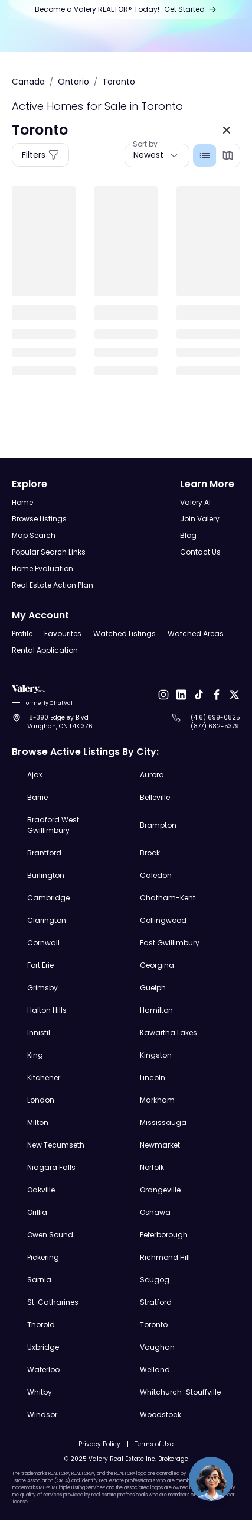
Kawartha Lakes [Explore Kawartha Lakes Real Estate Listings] (168, 1033)
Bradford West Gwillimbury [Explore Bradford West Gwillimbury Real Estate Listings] (53, 825)
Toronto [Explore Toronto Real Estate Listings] (154, 1325)
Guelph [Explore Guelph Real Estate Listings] (153, 988)
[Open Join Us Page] (126, 9)
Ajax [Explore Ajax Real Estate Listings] (34, 775)
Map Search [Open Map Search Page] (33, 535)
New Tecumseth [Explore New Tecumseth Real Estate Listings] (55, 1145)
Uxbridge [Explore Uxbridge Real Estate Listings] (43, 1347)
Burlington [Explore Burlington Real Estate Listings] (45, 875)
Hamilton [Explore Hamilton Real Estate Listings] (156, 1010)
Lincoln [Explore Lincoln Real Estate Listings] (152, 1077)
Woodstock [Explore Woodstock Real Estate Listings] (160, 1414)
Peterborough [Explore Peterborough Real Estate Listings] (164, 1235)
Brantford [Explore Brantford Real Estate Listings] (44, 853)
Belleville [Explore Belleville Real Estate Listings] (155, 797)
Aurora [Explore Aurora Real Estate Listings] (152, 775)
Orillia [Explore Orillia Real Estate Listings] (37, 1212)
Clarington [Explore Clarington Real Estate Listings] (46, 920)
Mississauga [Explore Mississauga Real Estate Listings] (163, 1122)
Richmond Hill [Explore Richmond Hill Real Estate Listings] (165, 1257)
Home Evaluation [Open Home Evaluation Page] (42, 568)
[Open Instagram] (163, 695)
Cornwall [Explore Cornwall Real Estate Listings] (43, 943)
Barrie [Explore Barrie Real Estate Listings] (37, 797)
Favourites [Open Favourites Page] (62, 633)
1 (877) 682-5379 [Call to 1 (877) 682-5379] (213, 726)
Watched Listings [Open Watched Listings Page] (124, 633)
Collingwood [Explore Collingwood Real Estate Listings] (163, 920)
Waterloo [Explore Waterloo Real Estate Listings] (43, 1370)
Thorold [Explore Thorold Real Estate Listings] (41, 1325)
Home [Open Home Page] (22, 502)
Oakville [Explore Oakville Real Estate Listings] (41, 1190)
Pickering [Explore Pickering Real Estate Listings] (43, 1257)
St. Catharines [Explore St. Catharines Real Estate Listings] (52, 1302)
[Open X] (234, 695)
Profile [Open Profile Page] (22, 633)
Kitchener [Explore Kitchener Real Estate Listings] (43, 1077)
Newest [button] (148, 155)
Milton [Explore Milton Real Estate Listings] (37, 1122)
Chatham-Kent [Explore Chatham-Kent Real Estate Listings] (167, 898)
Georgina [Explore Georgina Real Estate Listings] (157, 965)
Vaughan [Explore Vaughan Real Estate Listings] (157, 1347)
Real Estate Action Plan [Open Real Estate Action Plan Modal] (52, 585)
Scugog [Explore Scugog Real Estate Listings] (154, 1280)
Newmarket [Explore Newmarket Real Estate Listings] (160, 1145)
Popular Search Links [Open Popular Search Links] (49, 552)
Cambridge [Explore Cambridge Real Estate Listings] (48, 898)
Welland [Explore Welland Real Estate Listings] (155, 1370)
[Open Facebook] (216, 695)
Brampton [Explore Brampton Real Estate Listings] (158, 825)
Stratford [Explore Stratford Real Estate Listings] (156, 1302)
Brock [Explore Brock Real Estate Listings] (150, 853)
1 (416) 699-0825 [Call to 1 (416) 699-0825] (213, 717)
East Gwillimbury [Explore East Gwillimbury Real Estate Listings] (169, 943)
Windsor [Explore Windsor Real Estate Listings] (42, 1414)
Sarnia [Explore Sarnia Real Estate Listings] (39, 1280)
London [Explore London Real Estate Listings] (40, 1100)
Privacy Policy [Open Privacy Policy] (99, 1444)
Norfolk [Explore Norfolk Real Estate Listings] (152, 1167)
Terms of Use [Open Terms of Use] (154, 1444)
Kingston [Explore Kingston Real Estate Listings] (156, 1055)
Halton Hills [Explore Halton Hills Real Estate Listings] (47, 1010)
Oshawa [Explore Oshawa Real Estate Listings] (155, 1212)
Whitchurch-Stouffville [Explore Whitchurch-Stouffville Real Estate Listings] (180, 1392)
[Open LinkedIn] (181, 695)
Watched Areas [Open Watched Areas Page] (196, 633)
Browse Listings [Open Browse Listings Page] (39, 519)
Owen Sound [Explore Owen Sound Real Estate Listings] (50, 1235)
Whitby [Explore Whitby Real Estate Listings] (39, 1392)
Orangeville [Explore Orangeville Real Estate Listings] (160, 1190)
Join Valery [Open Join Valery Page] (200, 519)
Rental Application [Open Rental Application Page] (45, 650)
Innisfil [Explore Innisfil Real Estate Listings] (38, 1033)
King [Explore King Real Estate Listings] (35, 1055)
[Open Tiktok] (199, 695)
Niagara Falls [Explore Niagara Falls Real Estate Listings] (51, 1167)
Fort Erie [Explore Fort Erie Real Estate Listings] (40, 965)
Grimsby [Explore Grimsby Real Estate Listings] (42, 988)
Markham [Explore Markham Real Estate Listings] (157, 1100)
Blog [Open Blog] (188, 535)
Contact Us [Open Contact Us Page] (200, 552)
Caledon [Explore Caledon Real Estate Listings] (156, 875)
